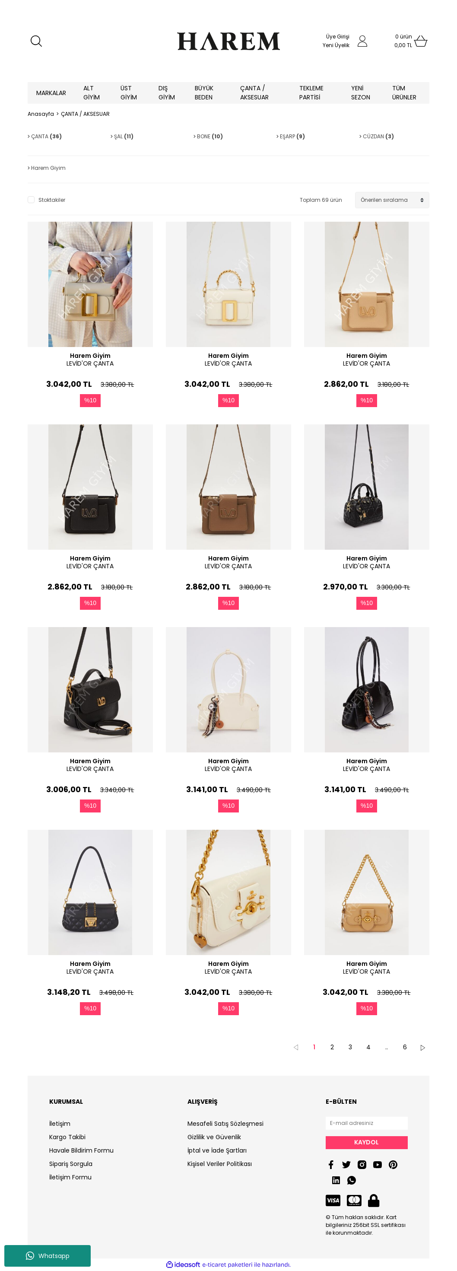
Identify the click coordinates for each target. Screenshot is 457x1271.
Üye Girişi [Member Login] (337, 36)
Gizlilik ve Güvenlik (214, 1137)
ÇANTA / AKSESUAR (85, 114)
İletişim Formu (70, 1177)
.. (386, 1047)
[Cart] (403, 41)
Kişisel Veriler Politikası (219, 1164)
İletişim (59, 1123)
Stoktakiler (51, 200)
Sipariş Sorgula (70, 1164)
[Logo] (228, 41)
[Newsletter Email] (367, 1123)
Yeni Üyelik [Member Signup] (336, 45)
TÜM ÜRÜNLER (404, 93)
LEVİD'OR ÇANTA (90, 363)
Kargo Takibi (67, 1137)
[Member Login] (362, 41)
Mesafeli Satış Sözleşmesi (225, 1123)
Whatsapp (48, 1256)
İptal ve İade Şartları (217, 1150)
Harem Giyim (90, 355)
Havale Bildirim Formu (81, 1150)
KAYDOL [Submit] (366, 1142)
